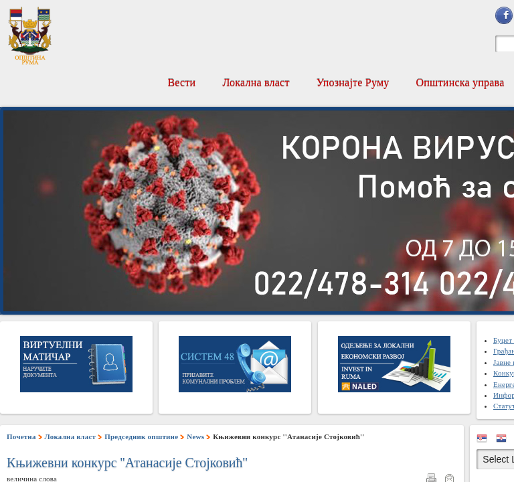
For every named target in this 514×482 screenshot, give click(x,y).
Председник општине (141, 436)
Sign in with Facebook (504, 15)
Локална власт (255, 82)
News (195, 436)
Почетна (21, 436)
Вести (181, 82)
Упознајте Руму (353, 82)
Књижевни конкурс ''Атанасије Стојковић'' (127, 462)
